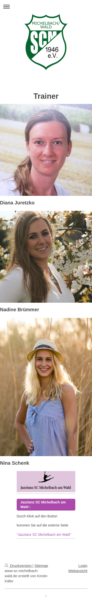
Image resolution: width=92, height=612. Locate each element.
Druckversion (19, 565)
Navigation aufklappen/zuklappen (46, 6)
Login (83, 565)
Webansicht (77, 571)
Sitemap (41, 565)
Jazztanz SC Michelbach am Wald (43, 504)
